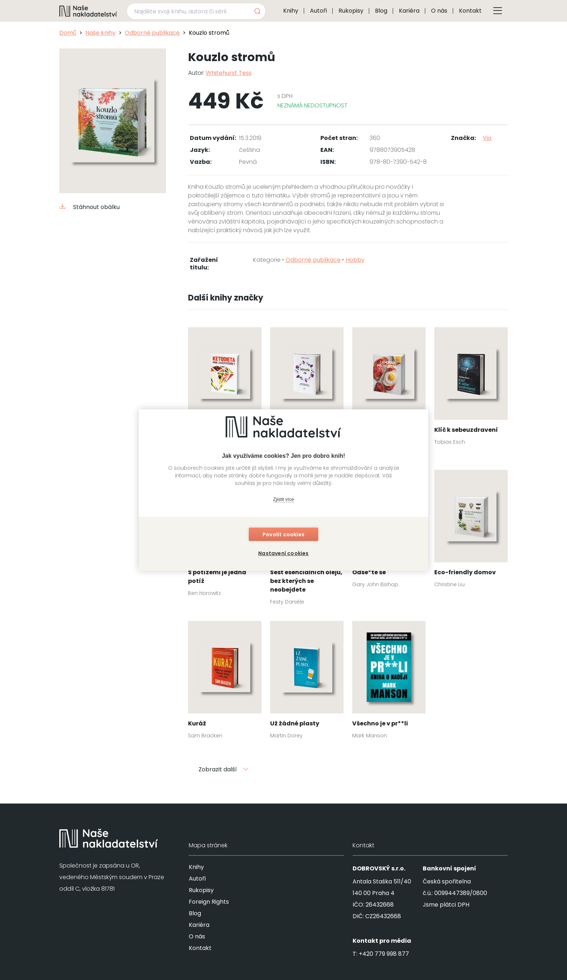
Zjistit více (283, 499)
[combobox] (196, 11)
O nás (439, 11)
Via (487, 138)
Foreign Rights (209, 902)
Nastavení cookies (283, 553)
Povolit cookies (283, 534)
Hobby (355, 260)
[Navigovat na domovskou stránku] (88, 11)
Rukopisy (350, 11)
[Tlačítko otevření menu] (497, 11)
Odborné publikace (152, 33)
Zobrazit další (223, 769)
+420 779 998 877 (384, 954)
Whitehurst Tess (229, 73)
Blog (381, 11)
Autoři (318, 11)
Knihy (290, 11)
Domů (67, 33)
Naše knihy (100, 33)
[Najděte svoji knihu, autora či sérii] (187, 11)
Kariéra (409, 11)
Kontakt (470, 11)
